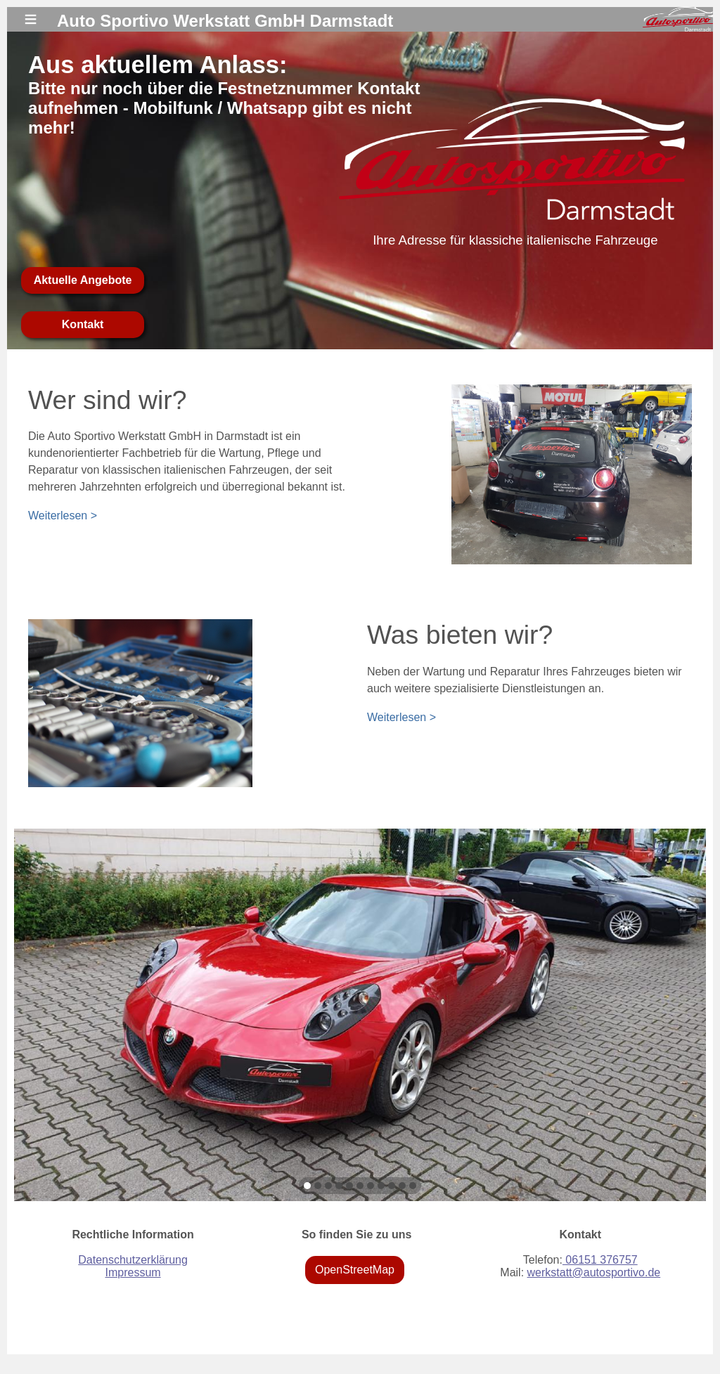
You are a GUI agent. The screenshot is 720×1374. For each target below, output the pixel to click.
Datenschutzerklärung (133, 1260)
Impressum (132, 1272)
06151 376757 (600, 1260)
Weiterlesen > (62, 515)
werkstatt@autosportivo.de (594, 1272)
